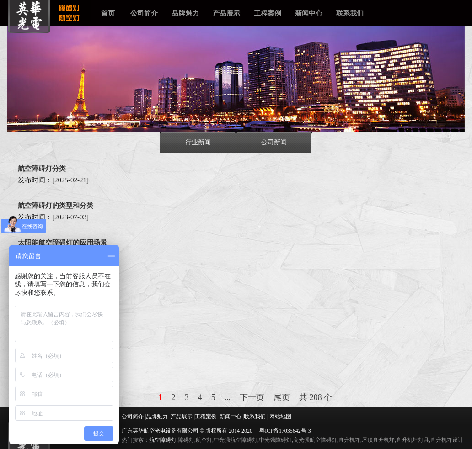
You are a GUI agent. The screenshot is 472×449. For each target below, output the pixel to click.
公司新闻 (274, 142)
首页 (108, 13)
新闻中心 (308, 13)
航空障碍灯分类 (42, 168)
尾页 (282, 397)
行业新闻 (198, 142)
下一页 (252, 397)
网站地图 (280, 416)
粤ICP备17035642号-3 (285, 431)
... (228, 397)
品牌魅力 (185, 13)
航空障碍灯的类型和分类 (55, 205)
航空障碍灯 (163, 440)
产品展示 (226, 13)
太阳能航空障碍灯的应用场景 (62, 242)
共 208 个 (315, 397)
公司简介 (144, 13)
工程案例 (267, 13)
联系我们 (350, 13)
